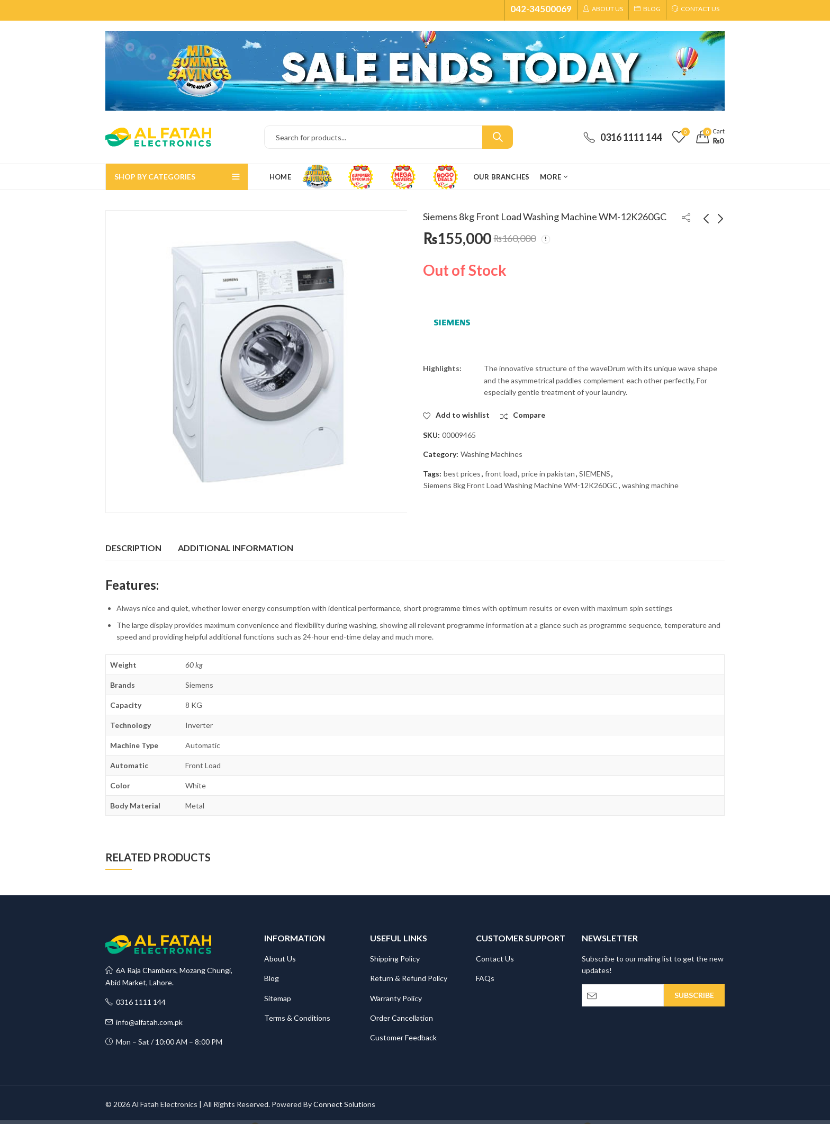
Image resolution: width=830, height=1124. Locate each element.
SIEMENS (594, 473)
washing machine (650, 485)
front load (501, 473)
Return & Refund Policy (408, 978)
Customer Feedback (403, 1037)
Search (497, 137)
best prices (462, 473)
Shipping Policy (395, 958)
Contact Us (495, 958)
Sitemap (277, 998)
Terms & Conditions (297, 1017)
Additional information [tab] (235, 548)
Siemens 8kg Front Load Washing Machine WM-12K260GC (520, 485)
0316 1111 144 (135, 1001)
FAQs (485, 978)
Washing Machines (491, 453)
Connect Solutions (344, 1104)
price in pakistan (548, 473)
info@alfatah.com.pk (144, 1022)
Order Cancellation (401, 1017)
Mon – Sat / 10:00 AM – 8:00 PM (163, 1041)
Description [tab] (133, 548)
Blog (271, 978)
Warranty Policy (396, 998)
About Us (280, 958)
